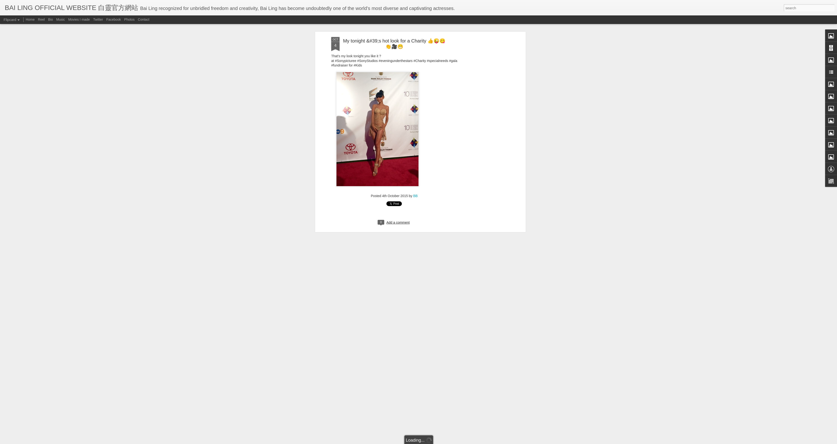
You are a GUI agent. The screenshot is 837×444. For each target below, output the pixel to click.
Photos (129, 19)
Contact (143, 19)
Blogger (447, 440)
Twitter (98, 19)
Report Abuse (462, 440)
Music (60, 19)
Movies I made (79, 19)
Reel (41, 19)
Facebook (113, 19)
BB (415, 128)
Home (30, 19)
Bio (50, 19)
